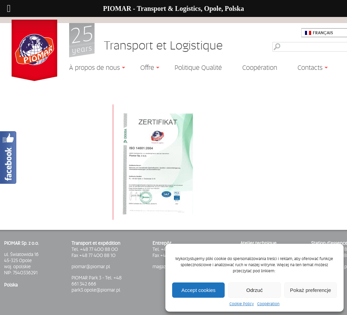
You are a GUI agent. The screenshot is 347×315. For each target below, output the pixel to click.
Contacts (307, 68)
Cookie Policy (241, 304)
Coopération (268, 304)
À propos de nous (92, 68)
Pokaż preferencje (310, 290)
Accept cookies (198, 290)
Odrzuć (254, 290)
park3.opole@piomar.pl (96, 290)
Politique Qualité (198, 67)
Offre (144, 68)
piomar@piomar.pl (91, 266)
